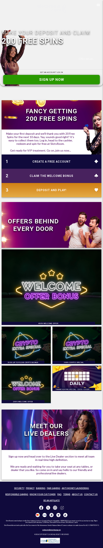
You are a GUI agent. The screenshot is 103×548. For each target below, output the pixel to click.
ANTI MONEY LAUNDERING (75, 488)
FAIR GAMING (53, 488)
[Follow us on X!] (48, 508)
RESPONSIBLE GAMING (16, 494)
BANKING (40, 488)
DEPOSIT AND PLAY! (51, 190)
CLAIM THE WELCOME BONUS (51, 175)
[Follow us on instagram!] (55, 508)
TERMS (66, 494)
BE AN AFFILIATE (51, 500)
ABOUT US (77, 494)
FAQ (59, 494)
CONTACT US (91, 494)
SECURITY (19, 488)
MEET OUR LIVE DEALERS (46, 429)
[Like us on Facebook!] (41, 508)
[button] (97, 5)
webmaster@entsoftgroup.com (51, 530)
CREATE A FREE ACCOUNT (51, 161)
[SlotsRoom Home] (51, 8)
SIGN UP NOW (51, 79)
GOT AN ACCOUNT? (51, 72)
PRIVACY (30, 488)
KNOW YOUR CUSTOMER (43, 494)
